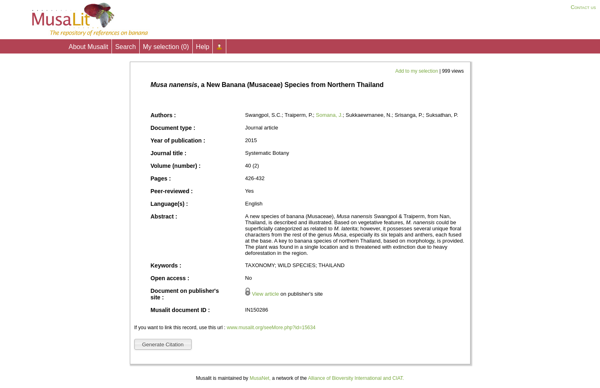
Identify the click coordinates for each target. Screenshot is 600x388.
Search (125, 46)
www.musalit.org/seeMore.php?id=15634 (271, 327)
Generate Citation (163, 344)
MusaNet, (260, 378)
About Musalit (88, 46)
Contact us (583, 7)
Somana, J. (329, 115)
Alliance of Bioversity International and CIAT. (356, 378)
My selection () (166, 46)
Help (203, 46)
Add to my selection (417, 71)
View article (265, 294)
